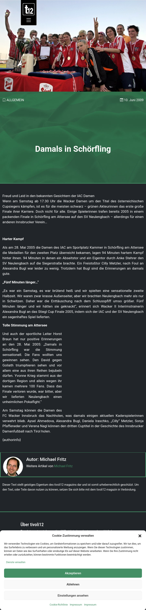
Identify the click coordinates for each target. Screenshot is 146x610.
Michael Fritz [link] (63, 466)
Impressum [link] (76, 604)
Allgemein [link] (15, 100)
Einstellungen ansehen (73, 595)
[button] (140, 536)
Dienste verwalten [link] (15, 562)
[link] (29, 9)
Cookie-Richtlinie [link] (59, 604)
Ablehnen (72, 584)
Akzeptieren (73, 573)
